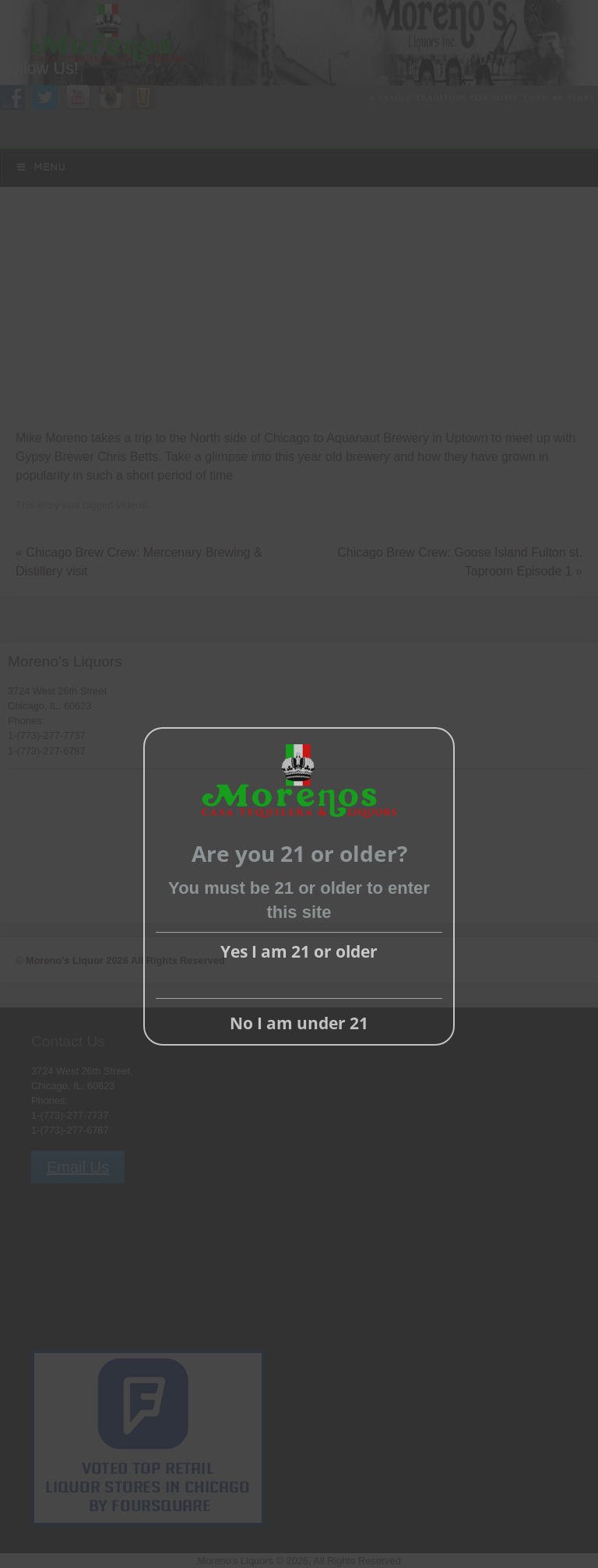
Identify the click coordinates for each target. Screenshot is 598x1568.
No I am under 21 (299, 1023)
